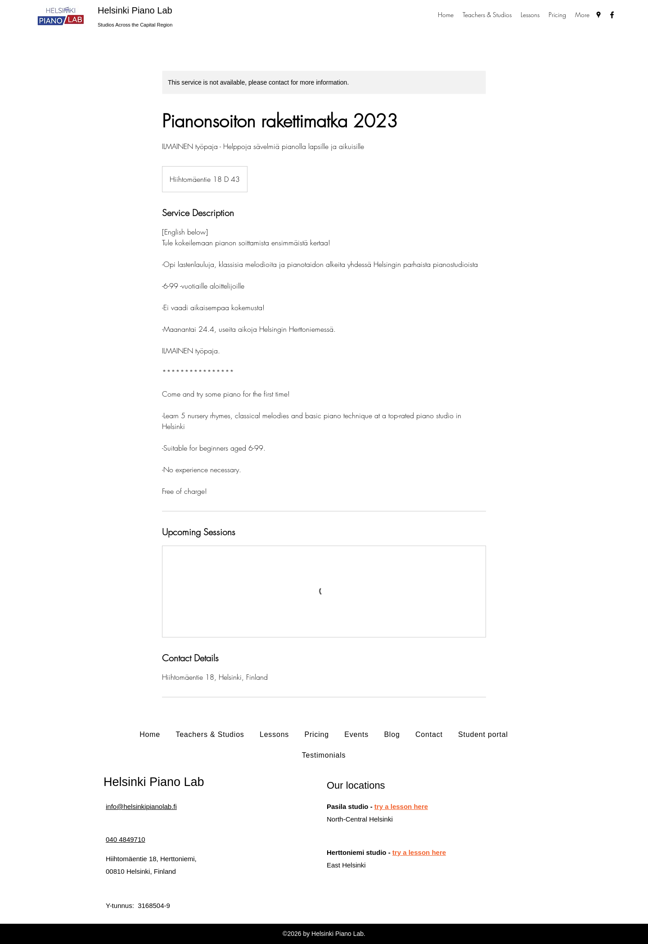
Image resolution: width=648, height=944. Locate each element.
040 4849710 (125, 839)
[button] (487, 14)
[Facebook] (612, 14)
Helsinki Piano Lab (135, 10)
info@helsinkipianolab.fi (141, 806)
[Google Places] (598, 14)
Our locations (356, 785)
